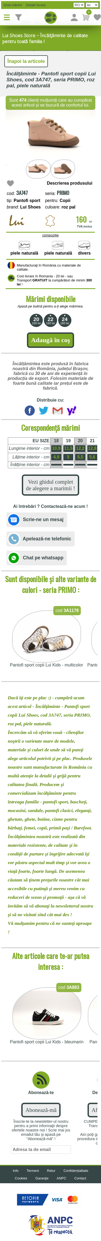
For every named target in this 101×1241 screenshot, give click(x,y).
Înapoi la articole (26, 61)
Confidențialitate (76, 1171)
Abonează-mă (40, 1110)
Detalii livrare (34, 5)
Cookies (21, 1178)
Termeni (33, 1171)
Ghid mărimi (12, 5)
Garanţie (41, 1178)
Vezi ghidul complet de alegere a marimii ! (50, 485)
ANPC (61, 1178)
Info (15, 1171)
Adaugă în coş (50, 340)
